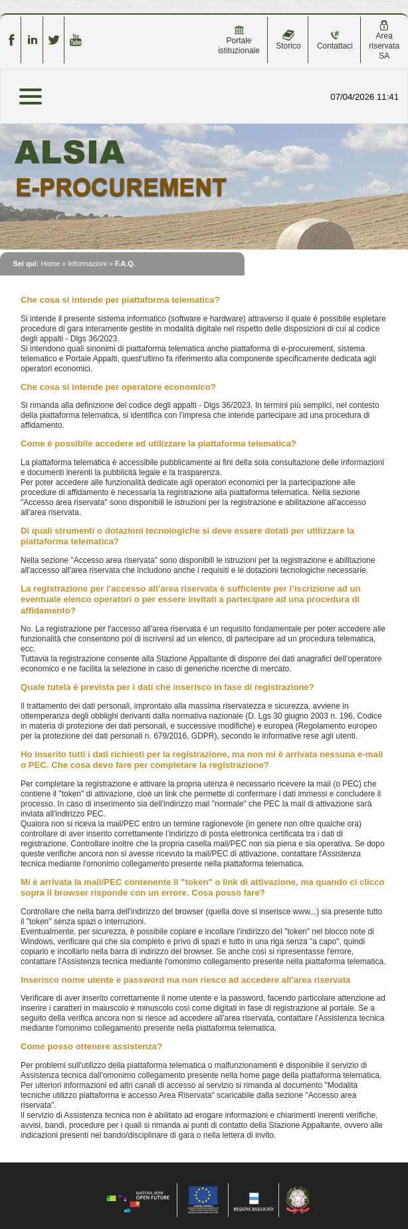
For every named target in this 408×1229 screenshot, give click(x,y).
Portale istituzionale (239, 40)
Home (50, 263)
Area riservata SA (384, 40)
